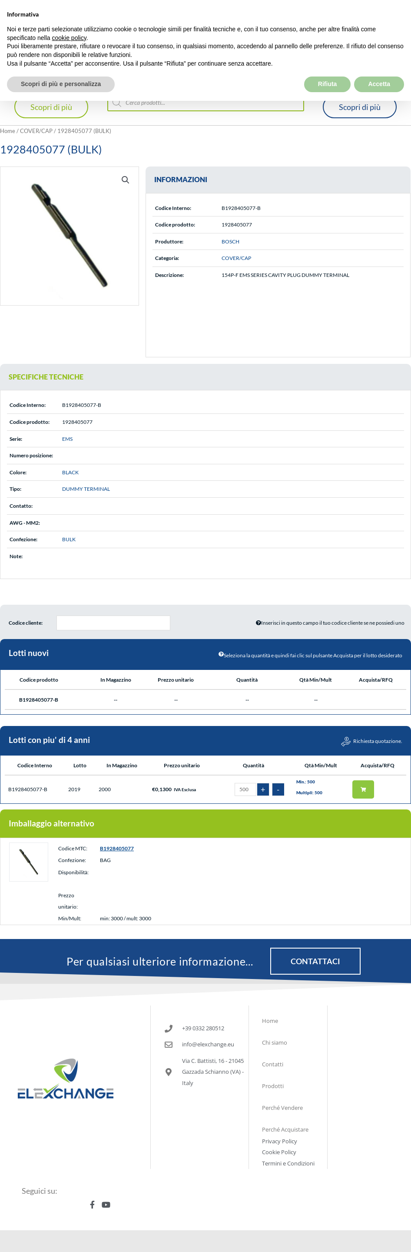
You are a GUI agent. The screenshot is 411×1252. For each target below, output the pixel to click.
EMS (67, 439)
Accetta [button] (379, 83)
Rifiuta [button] (327, 83)
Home (7, 130)
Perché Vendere (282, 1108)
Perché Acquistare (285, 1129)
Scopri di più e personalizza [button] (61, 83)
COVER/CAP (36, 130)
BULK (69, 539)
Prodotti (273, 1086)
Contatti (272, 1064)
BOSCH (230, 241)
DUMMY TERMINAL (86, 489)
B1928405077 (117, 848)
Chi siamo (274, 1042)
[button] (125, 180)
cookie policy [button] (69, 37)
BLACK (70, 472)
